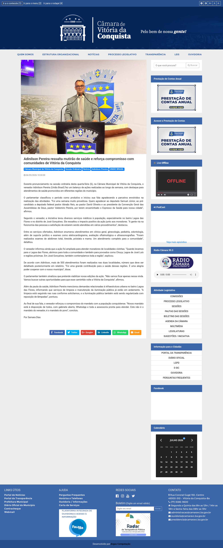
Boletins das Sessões (176, 316)
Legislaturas (176, 331)
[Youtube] (128, 496)
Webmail (9, 512)
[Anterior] (161, 440)
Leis (177, 54)
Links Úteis (12, 490)
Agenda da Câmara (176, 321)
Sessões (176, 306)
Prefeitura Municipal (16, 501)
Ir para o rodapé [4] (53, 3)
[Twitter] (133, 496)
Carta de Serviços (69, 505)
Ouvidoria (195, 54)
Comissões (176, 296)
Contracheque (12, 508)
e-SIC (176, 367)
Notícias (93, 54)
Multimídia (176, 326)
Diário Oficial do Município (19, 505)
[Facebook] (118, 496)
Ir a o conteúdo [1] (12, 3)
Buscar (193, 65)
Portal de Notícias (14, 495)
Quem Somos (25, 54)
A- (218, 3)
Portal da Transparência (176, 353)
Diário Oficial (177, 358)
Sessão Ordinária (73, 169)
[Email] (135, 508)
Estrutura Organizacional (60, 54)
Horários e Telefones (71, 498)
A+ (210, 3)
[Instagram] (123, 496)
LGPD (176, 362)
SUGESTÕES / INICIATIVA (176, 336)
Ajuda (63, 490)
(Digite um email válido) (138, 503)
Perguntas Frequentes (176, 377)
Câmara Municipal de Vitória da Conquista (43, 169)
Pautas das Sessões (176, 311)
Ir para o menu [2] (33, 3)
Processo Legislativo (122, 54)
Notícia (86, 169)
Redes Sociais (126, 490)
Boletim (120, 503)
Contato (174, 490)
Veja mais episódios (176, 242)
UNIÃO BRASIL (117, 169)
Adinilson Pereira (100, 169)
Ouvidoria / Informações (73, 501)
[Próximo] (192, 440)
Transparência (155, 54)
